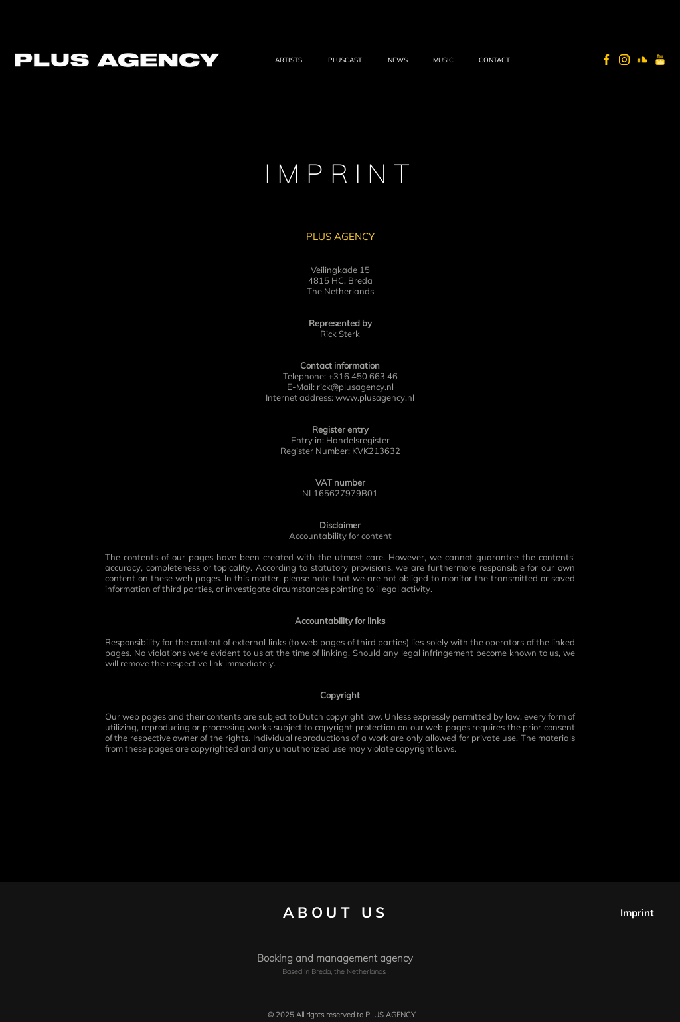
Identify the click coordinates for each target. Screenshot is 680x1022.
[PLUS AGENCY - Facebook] (606, 59)
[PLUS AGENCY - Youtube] (660, 59)
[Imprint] (637, 913)
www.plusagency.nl (374, 397)
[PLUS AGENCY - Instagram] (624, 59)
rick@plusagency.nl (355, 386)
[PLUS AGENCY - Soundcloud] (642, 59)
